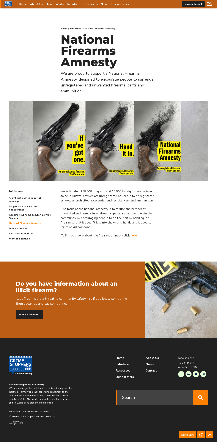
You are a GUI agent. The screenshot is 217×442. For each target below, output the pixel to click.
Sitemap (44, 411)
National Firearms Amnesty (25, 223)
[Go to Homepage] (8, 4)
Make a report (29, 314)
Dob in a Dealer (18, 228)
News (104, 4)
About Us (36, 4)
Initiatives (74, 4)
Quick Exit (187, 435)
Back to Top (209, 434)
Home (23, 4)
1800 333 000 (186, 358)
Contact (151, 371)
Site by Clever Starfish (16, 423)
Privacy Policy (30, 411)
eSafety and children (21, 233)
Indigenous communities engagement (23, 208)
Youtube (196, 374)
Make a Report (193, 4)
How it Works (55, 4)
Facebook (181, 374)
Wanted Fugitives (19, 238)
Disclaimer (14, 411)
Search (209, 4)
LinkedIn (189, 374)
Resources (91, 4)
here (134, 235)
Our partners (120, 4)
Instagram (203, 374)
